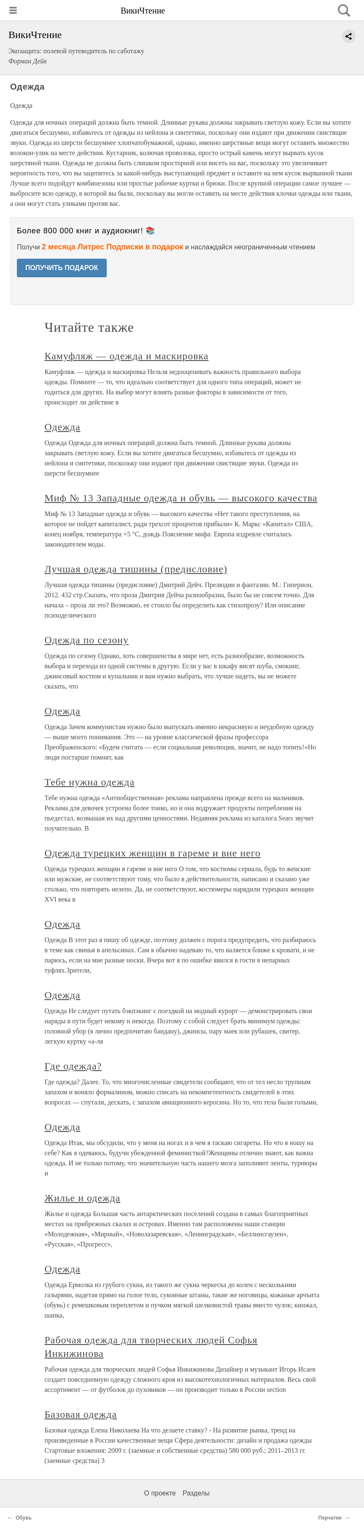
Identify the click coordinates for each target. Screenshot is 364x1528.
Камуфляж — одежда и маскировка (127, 355)
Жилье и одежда (83, 1197)
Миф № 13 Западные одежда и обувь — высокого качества (181, 497)
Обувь (24, 1518)
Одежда (63, 426)
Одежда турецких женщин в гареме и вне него (153, 852)
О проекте (160, 1493)
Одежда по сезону (87, 639)
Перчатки (330, 1518)
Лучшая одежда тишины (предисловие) (136, 568)
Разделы (196, 1493)
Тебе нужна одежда (90, 781)
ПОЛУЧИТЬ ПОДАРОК (61, 267)
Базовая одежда (81, 1414)
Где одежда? (73, 1066)
